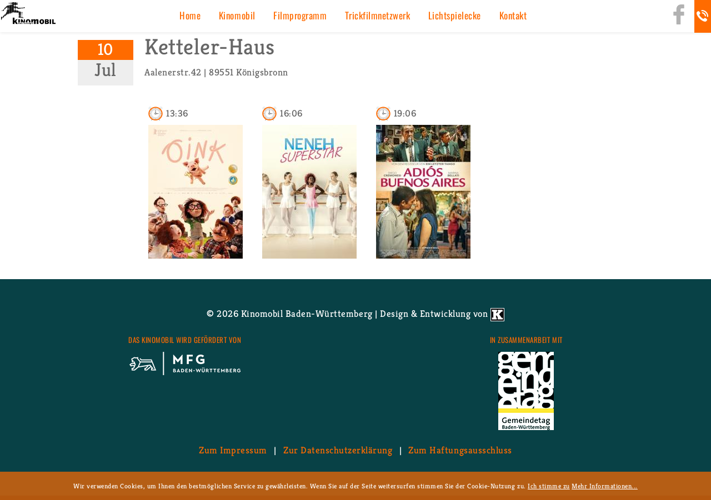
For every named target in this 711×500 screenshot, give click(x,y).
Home (190, 15)
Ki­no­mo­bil (237, 15)
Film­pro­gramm (300, 15)
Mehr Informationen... (605, 486)
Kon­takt (513, 15)
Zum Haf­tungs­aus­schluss (460, 450)
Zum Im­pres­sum (233, 450)
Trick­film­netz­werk (377, 15)
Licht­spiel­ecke (454, 15)
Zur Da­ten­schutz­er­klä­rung (337, 450)
